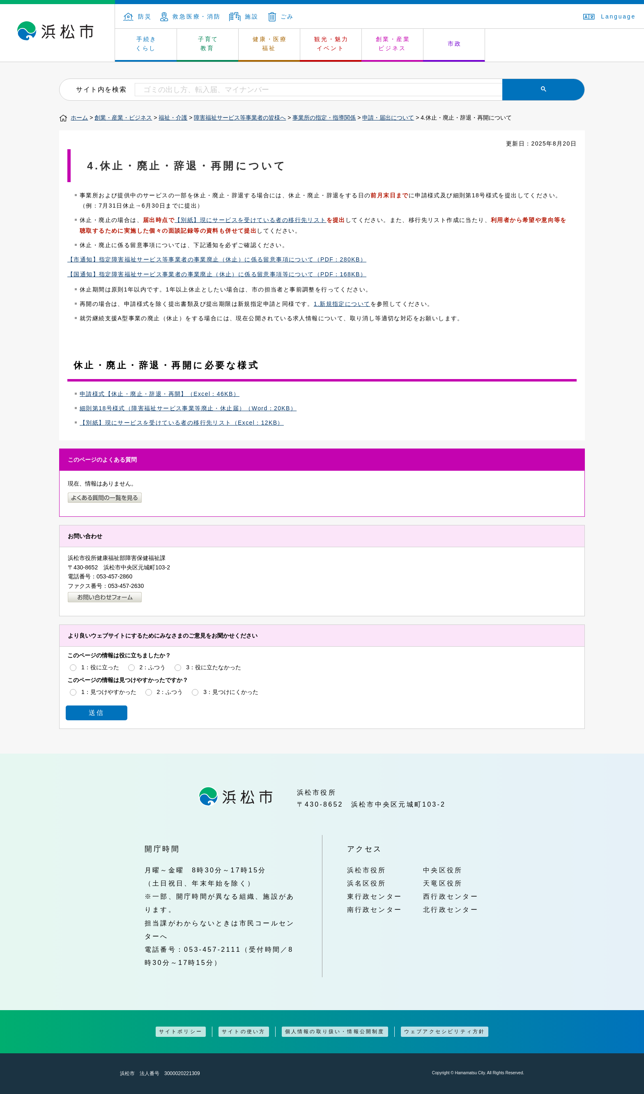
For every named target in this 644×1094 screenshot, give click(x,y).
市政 (455, 43)
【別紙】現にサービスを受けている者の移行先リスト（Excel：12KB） (182, 422)
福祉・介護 (173, 117)
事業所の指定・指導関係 (324, 117)
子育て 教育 (208, 43)
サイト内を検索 (101, 89)
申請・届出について (388, 117)
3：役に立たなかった (213, 667)
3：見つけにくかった (230, 692)
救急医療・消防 (190, 16)
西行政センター (450, 896)
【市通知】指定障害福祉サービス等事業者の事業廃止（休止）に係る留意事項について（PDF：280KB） (216, 259)
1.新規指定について (342, 304)
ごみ (281, 16)
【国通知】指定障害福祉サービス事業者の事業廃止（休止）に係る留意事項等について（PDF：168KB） (216, 274)
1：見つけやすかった (108, 692)
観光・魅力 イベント (331, 43)
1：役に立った (100, 667)
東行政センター (374, 896)
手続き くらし (146, 43)
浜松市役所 (366, 870)
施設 (244, 16)
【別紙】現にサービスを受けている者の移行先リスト (251, 220)
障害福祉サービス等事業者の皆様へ (240, 117)
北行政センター (450, 909)
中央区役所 (442, 870)
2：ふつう (153, 667)
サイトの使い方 (243, 1031)
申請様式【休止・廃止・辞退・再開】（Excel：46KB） (159, 394)
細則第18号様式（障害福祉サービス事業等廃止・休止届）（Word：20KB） (188, 408)
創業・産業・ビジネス (123, 117)
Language (609, 16)
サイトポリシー (180, 1031)
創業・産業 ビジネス (393, 43)
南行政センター (374, 909)
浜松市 (57, 33)
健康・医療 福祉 (270, 43)
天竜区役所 (442, 883)
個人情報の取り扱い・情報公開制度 (335, 1031)
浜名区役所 (366, 883)
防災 (137, 16)
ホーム (79, 117)
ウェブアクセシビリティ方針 (444, 1031)
